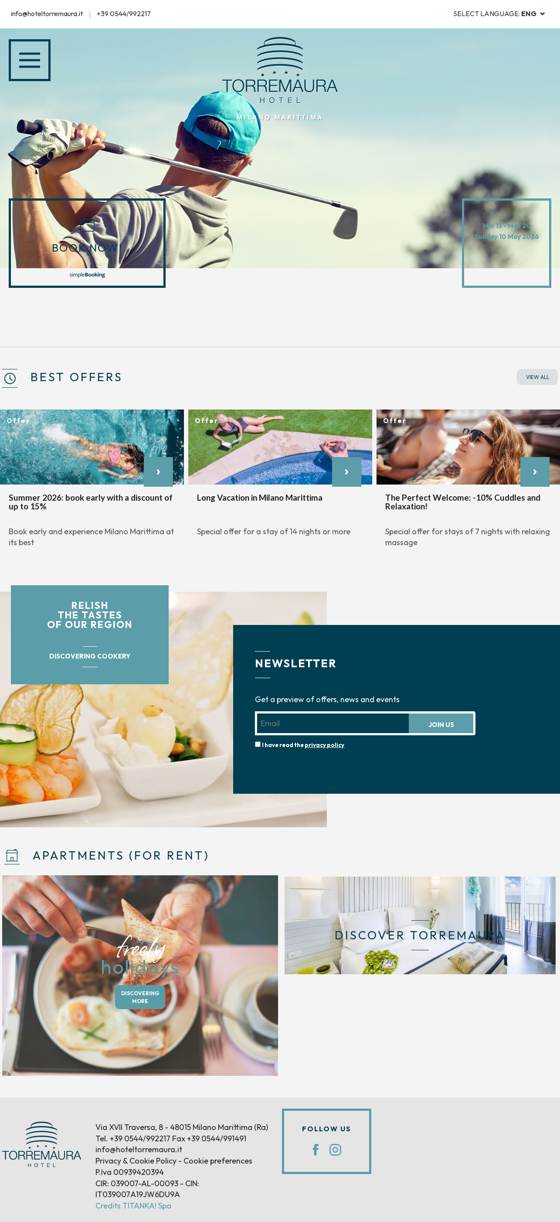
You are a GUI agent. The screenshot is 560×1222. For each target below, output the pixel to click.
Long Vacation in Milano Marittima (259, 497)
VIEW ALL (537, 377)
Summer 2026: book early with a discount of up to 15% (91, 502)
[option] (92, 483)
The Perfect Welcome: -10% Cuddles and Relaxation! (462, 502)
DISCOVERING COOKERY (89, 656)
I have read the (303, 744)
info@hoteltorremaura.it (47, 13)
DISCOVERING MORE (140, 997)
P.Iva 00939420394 (129, 1172)
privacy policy (324, 744)
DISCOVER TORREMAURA (420, 935)
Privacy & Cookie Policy (135, 1161)
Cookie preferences (217, 1161)
